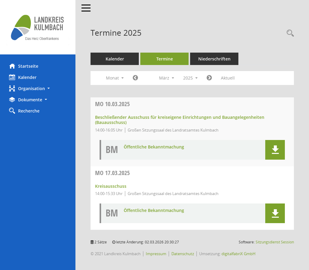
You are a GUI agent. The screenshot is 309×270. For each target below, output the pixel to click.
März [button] (166, 78)
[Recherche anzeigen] (289, 33)
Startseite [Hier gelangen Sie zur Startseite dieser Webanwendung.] (23, 66)
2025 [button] (190, 78)
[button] (37, 88)
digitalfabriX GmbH (238, 253)
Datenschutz (182, 253)
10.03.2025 (112, 104)
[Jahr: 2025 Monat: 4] (209, 78)
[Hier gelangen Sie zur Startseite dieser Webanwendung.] (37, 27)
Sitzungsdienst (275, 242)
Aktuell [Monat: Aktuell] (228, 78)
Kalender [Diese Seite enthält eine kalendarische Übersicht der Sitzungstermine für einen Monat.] (23, 77)
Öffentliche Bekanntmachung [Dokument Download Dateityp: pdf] (154, 147)
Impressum (156, 253)
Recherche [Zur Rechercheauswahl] (24, 111)
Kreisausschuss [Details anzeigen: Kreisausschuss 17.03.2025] (110, 186)
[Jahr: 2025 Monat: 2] (135, 78)
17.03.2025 (112, 173)
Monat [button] (115, 78)
